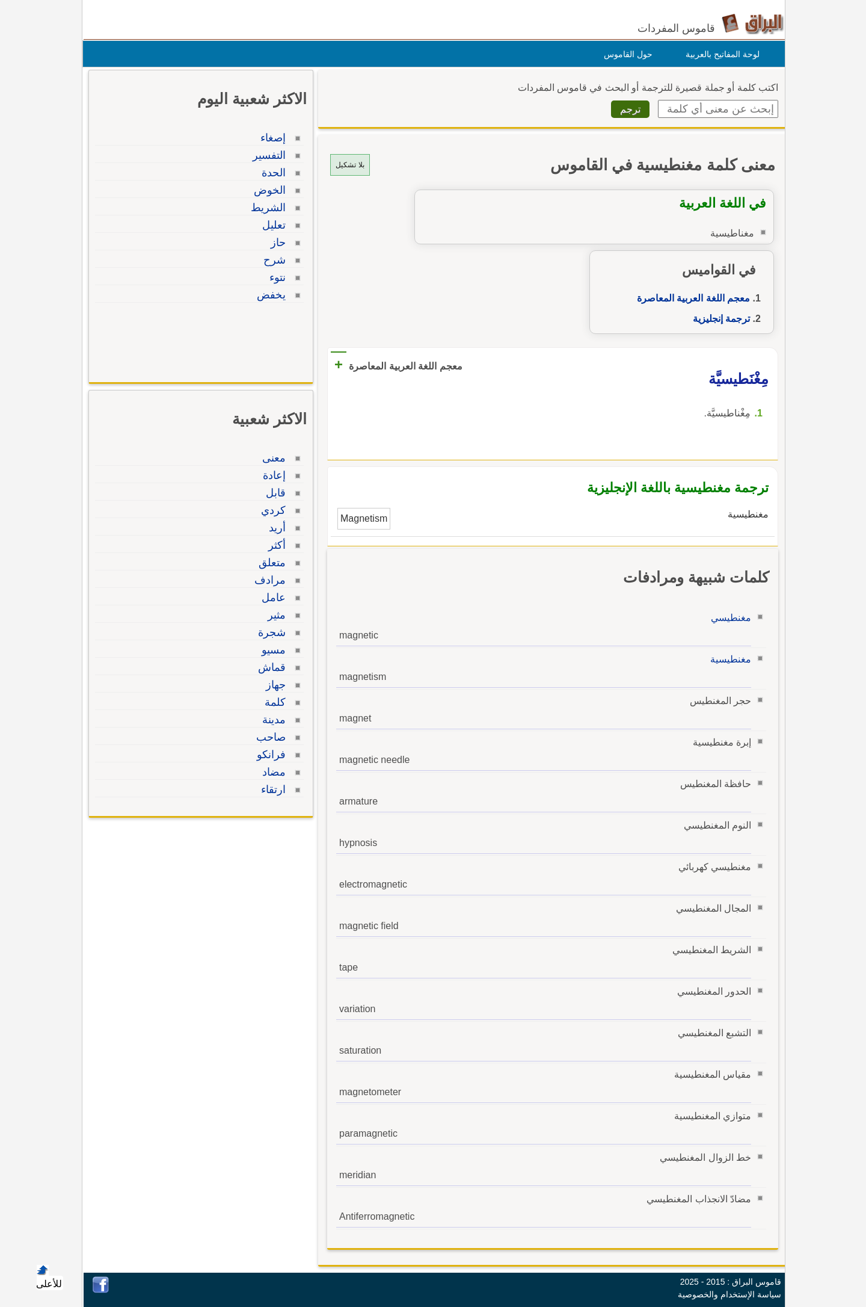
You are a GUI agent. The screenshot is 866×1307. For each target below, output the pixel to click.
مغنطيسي (728, 618)
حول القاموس (625, 54)
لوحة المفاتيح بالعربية (720, 54)
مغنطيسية (727, 659)
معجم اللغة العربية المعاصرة (690, 298)
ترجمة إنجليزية (718, 319)
